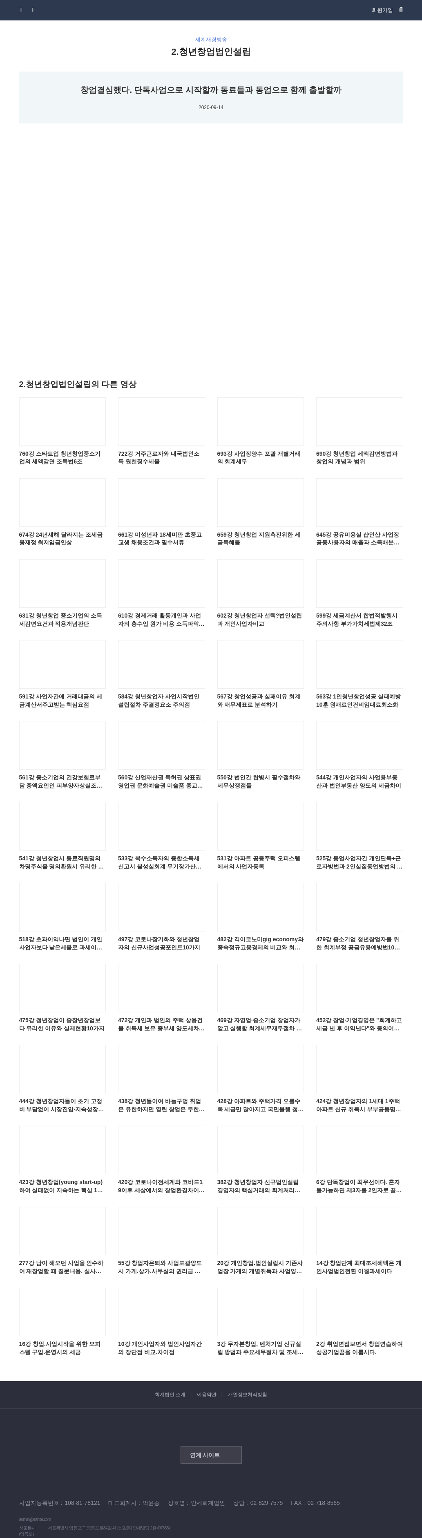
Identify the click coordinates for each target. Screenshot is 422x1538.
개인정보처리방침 (247, 1394)
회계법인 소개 (170, 1394)
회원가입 (382, 10)
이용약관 (207, 1394)
